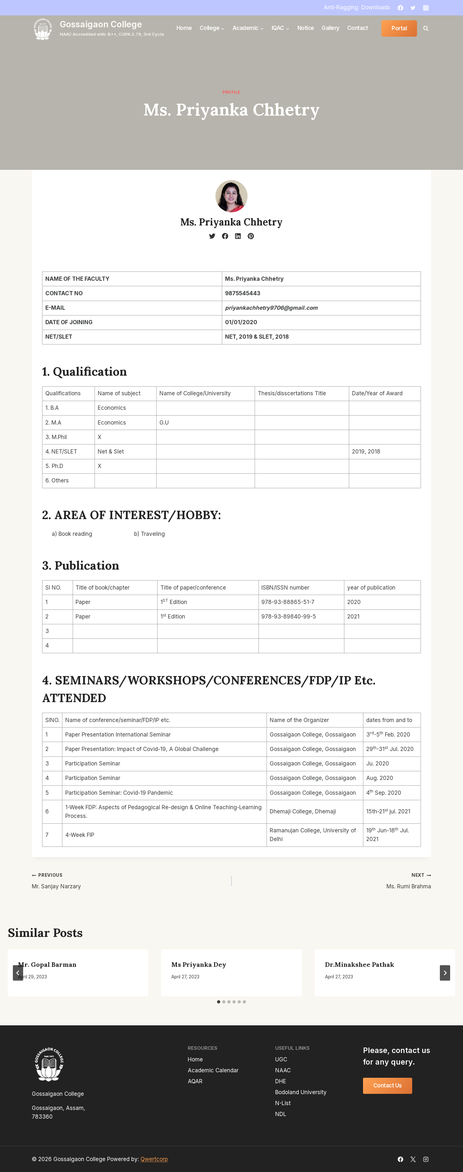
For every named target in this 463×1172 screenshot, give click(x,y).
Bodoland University (301, 1092)
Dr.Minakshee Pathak (359, 964)
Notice (305, 28)
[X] (413, 1159)
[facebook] (225, 236)
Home (184, 28)
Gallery (331, 28)
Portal (399, 28)
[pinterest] (251, 236)
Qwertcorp (154, 1159)
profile (231, 92)
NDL (280, 1114)
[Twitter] (413, 7)
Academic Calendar (213, 1070)
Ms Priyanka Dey (198, 964)
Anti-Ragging (341, 7)
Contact (357, 28)
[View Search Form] (425, 28)
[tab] (218, 1001)
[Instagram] (425, 7)
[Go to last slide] (18, 973)
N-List (283, 1103)
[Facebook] (400, 7)
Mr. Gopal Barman (47, 964)
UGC (281, 1059)
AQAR (195, 1081)
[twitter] (212, 236)
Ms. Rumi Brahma (334, 880)
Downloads (375, 7)
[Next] (445, 973)
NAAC (283, 1070)
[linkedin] (238, 236)
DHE (280, 1081)
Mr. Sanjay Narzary (129, 880)
